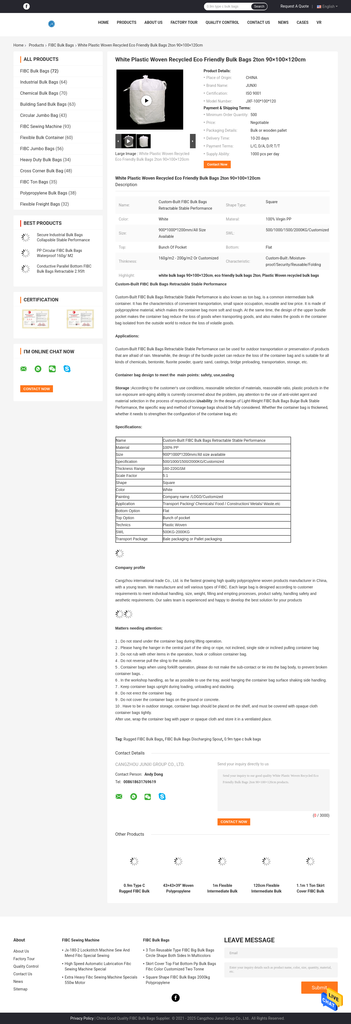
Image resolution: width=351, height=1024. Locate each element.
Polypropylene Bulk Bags (44, 193)
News (283, 22)
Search (259, 6)
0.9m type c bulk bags (242, 739)
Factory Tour (184, 22)
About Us (154, 22)
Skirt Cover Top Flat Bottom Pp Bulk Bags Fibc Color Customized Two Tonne (181, 966)
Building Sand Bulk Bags (43, 104)
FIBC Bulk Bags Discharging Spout (193, 739)
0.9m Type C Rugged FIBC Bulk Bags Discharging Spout (134, 888)
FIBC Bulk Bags (61, 45)
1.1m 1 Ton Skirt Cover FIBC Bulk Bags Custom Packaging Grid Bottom (310, 888)
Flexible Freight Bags (40, 204)
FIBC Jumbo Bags (37, 148)
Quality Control (222, 22)
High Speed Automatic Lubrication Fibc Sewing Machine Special (98, 966)
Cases (303, 22)
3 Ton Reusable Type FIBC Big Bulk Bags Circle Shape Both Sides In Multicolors (180, 953)
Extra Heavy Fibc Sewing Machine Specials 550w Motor (101, 980)
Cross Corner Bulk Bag (41, 170)
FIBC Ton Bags (34, 182)
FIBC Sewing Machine (41, 126)
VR (319, 22)
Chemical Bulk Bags (39, 93)
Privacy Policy (81, 1018)
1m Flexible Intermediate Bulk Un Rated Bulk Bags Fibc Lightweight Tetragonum (222, 888)
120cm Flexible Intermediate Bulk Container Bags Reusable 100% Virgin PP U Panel (266, 888)
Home (103, 22)
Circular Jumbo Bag (39, 115)
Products (126, 22)
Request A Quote (294, 6)
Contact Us (258, 22)
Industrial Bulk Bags (39, 82)
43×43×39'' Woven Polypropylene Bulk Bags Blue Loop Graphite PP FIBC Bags (178, 888)
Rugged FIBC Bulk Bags (143, 739)
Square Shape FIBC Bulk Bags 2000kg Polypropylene (178, 980)
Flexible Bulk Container (42, 137)
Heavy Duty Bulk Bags (41, 159)
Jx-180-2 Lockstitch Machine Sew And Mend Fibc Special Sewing (97, 953)
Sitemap (21, 989)
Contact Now (217, 164)
